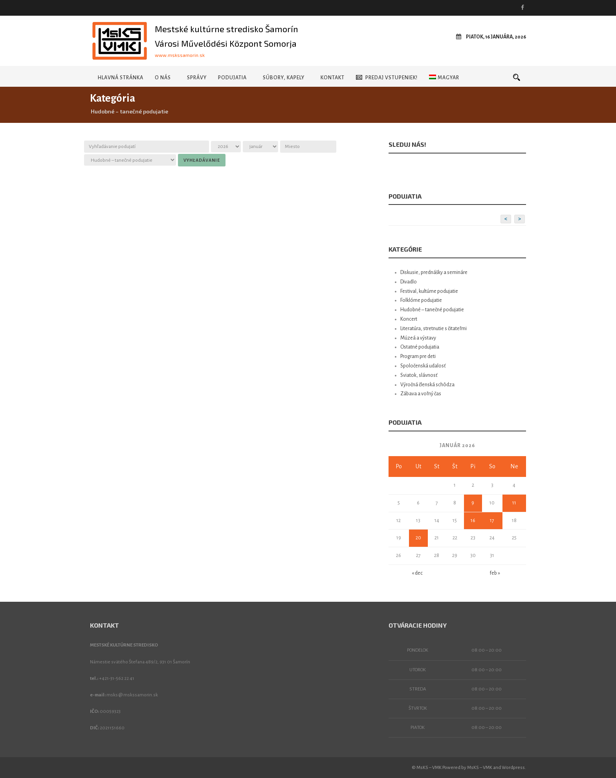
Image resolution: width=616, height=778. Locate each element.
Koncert (408, 319)
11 (514, 503)
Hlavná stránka (120, 77)
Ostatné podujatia (419, 347)
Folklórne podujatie (421, 300)
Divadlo (408, 282)
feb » (495, 573)
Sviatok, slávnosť (419, 375)
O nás (163, 77)
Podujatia (232, 77)
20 (418, 538)
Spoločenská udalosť (423, 366)
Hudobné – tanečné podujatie (432, 309)
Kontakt (333, 77)
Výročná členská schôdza (427, 384)
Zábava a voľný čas (420, 393)
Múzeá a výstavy (418, 338)
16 (473, 520)
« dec (417, 573)
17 (492, 520)
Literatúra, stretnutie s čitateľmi (433, 328)
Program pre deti (418, 356)
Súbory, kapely (283, 77)
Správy (197, 77)
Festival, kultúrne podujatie (429, 291)
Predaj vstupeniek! (387, 77)
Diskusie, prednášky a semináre (434, 272)
